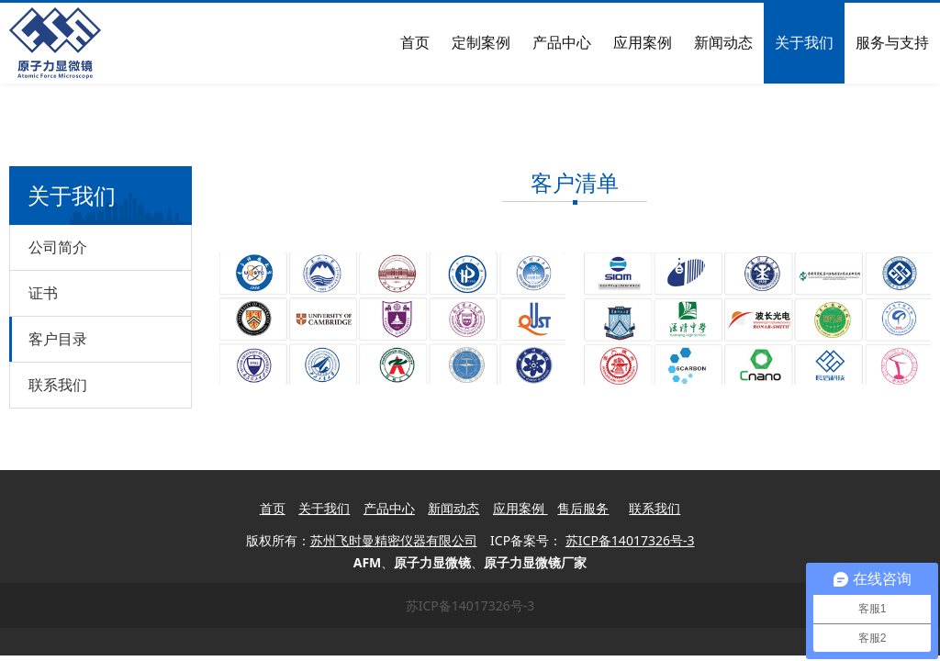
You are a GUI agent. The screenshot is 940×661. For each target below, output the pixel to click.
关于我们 (804, 42)
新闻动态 (723, 42)
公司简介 (57, 247)
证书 (43, 293)
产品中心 (561, 42)
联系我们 (57, 385)
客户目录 (57, 339)
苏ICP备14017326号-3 (470, 605)
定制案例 (481, 42)
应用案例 (642, 42)
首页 (415, 42)
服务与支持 (892, 42)
